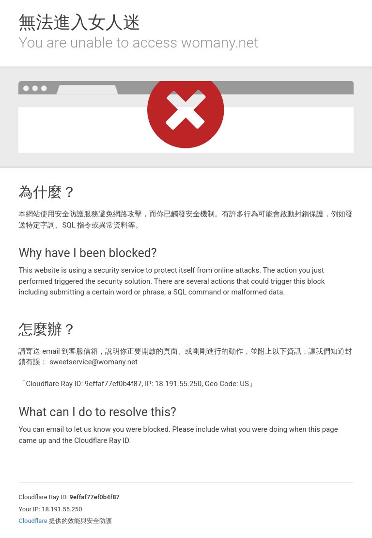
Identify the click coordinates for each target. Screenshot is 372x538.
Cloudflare (32, 520)
